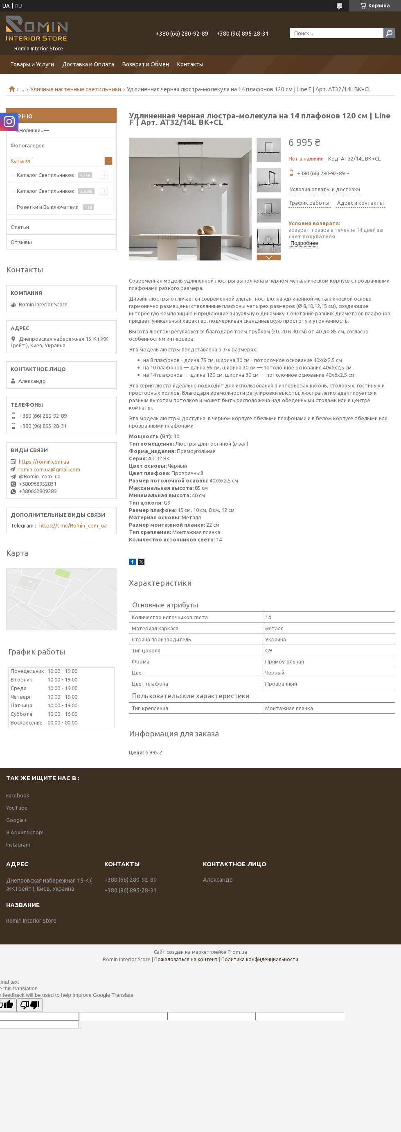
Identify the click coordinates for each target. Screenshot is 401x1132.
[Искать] (389, 33)
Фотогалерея (28, 145)
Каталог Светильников (45, 175)
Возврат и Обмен (145, 64)
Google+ (16, 820)
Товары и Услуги (32, 64)
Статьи (20, 227)
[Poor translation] (30, 1005)
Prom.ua (237, 952)
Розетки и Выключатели (48, 207)
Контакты (190, 64)
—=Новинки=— (30, 130)
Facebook (17, 795)
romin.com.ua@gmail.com (49, 469)
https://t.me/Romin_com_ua (73, 525)
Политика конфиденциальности (259, 959)
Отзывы (21, 242)
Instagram (18, 844)
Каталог (21, 160)
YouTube (16, 808)
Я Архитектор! (24, 832)
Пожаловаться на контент (186, 959)
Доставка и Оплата (88, 64)
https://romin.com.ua (44, 461)
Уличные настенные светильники (75, 89)
